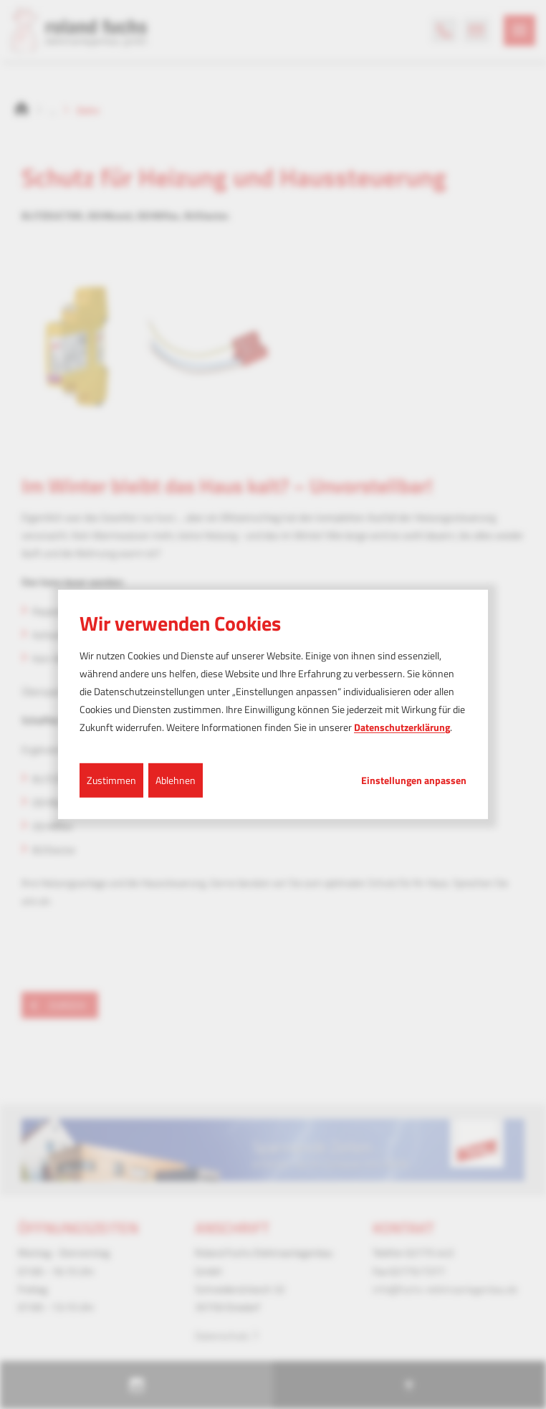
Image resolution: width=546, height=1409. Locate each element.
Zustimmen (111, 779)
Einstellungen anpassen (413, 780)
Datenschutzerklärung (402, 727)
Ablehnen (175, 779)
